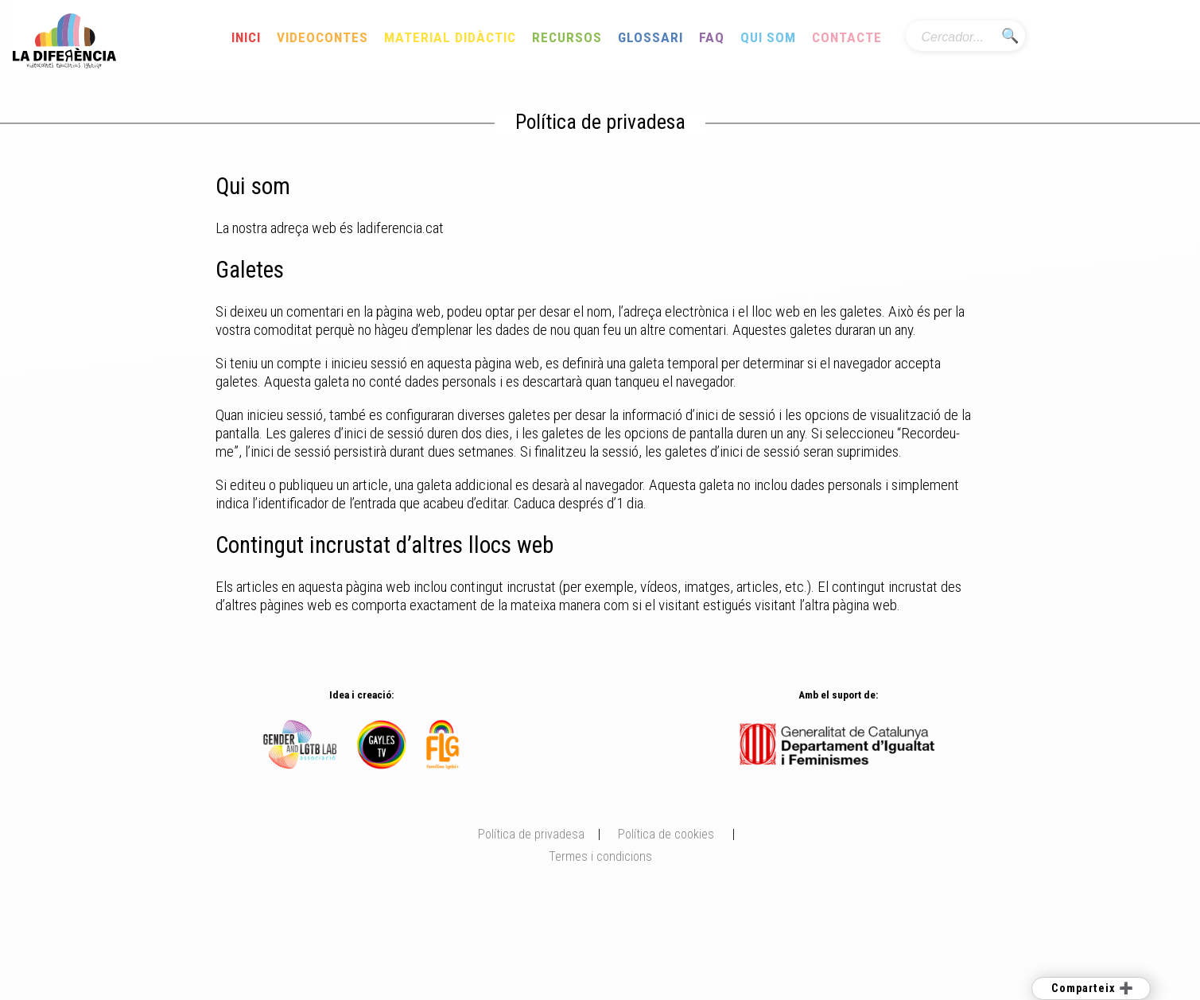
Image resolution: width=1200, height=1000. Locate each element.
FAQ (711, 37)
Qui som (768, 37)
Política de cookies (666, 834)
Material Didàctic (450, 37)
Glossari (650, 37)
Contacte (847, 37)
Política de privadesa (531, 834)
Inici (246, 37)
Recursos (567, 37)
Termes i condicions (600, 856)
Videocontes (322, 37)
